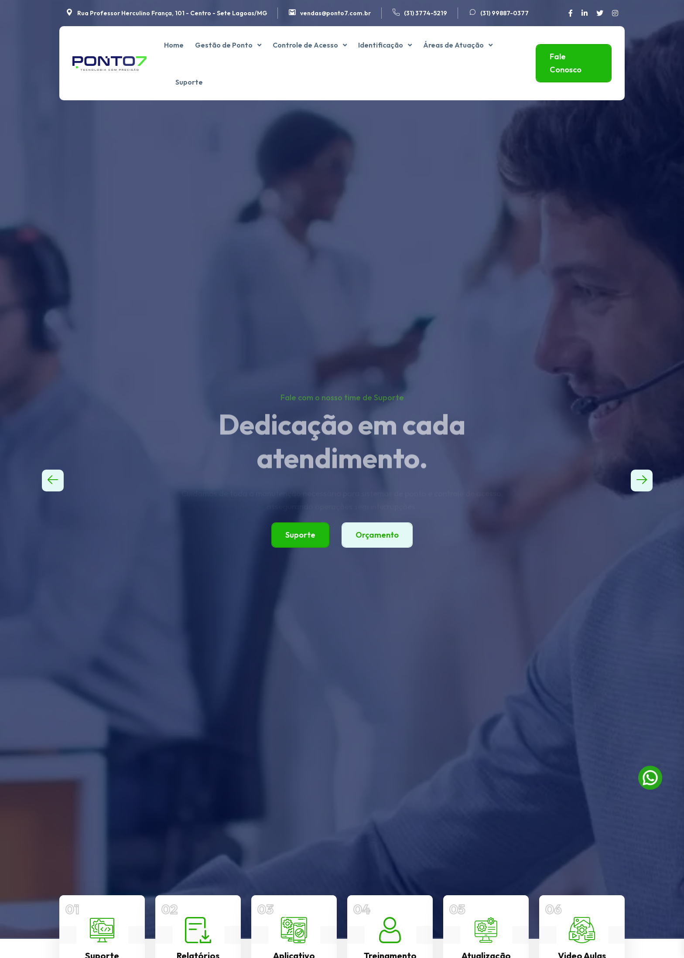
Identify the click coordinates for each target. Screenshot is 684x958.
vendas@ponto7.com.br (335, 13)
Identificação (380, 45)
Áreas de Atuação (453, 45)
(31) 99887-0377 (504, 13)
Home (174, 45)
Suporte (189, 82)
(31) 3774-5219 (425, 13)
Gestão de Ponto (224, 45)
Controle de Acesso (305, 45)
